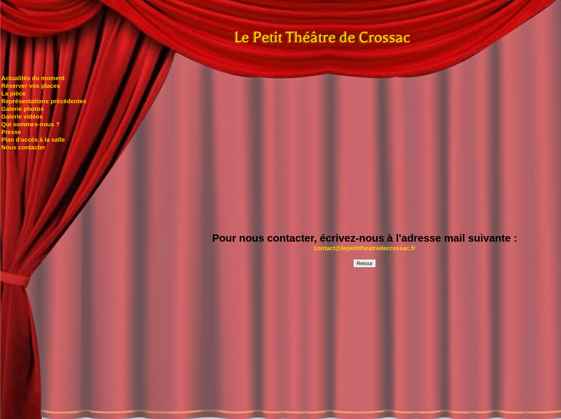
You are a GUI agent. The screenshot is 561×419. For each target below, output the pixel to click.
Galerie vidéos (22, 116)
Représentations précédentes (43, 101)
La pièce (13, 93)
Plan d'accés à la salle (33, 139)
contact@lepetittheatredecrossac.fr (365, 248)
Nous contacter (23, 147)
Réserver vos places (30, 85)
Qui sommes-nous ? (30, 124)
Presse (11, 131)
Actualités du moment (33, 77)
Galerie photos (22, 108)
